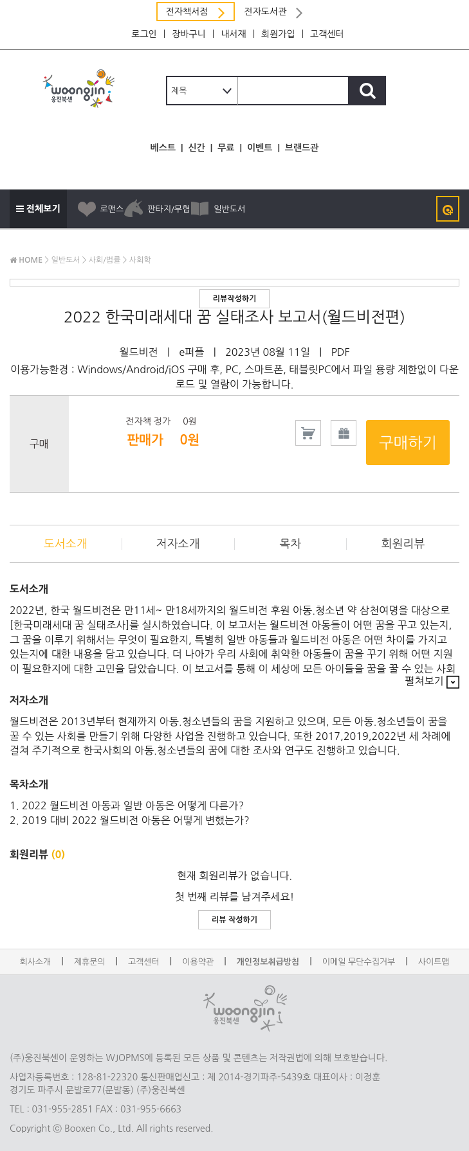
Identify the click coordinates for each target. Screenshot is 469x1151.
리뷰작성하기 (235, 299)
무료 (225, 147)
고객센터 (327, 34)
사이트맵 (434, 962)
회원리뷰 (403, 544)
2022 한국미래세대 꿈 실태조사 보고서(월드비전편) (234, 316)
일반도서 (217, 208)
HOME (26, 260)
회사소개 (35, 962)
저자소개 (178, 544)
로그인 (143, 34)
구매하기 (408, 442)
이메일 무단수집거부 (359, 962)
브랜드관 (302, 147)
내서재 (233, 34)
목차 (290, 544)
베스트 (163, 147)
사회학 (140, 260)
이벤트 (259, 147)
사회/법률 (105, 260)
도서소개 (65, 544)
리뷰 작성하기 (234, 920)
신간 (196, 147)
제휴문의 (90, 962)
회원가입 (278, 34)
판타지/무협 (157, 208)
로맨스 (100, 208)
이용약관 (198, 962)
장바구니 (189, 34)
